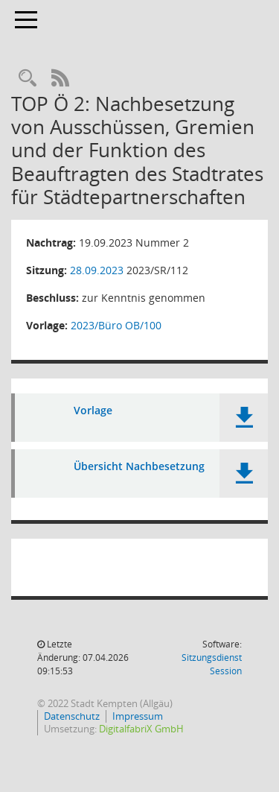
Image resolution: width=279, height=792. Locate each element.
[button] (243, 417)
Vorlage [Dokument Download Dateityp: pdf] (93, 411)
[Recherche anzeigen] (27, 78)
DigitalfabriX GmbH (141, 728)
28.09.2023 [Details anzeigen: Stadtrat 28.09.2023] (97, 270)
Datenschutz (72, 716)
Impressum (137, 716)
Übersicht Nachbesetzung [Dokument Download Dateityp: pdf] (139, 466)
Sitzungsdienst (212, 664)
